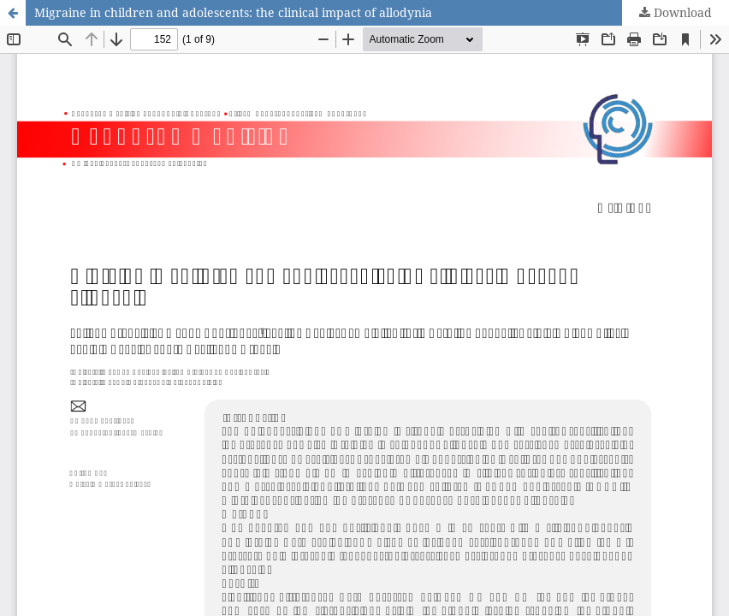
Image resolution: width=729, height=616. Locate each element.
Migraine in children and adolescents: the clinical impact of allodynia (233, 12)
